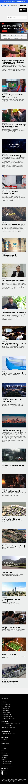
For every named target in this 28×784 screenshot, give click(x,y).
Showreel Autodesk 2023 (10, 156)
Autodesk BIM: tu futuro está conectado (12, 400)
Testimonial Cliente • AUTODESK (13, 313)
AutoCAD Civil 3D (5, 707)
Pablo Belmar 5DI (8, 255)
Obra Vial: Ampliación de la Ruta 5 (13, 95)
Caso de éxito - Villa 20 (10, 519)
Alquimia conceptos (9, 681)
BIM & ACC (4, 741)
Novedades (7, 1)
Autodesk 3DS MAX (6, 714)
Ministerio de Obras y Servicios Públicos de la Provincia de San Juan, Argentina (13, 62)
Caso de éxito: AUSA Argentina (12, 224)
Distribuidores (4, 755)
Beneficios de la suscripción (8, 733)
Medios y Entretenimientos (8, 727)
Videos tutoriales (19, 38)
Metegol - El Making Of (9, 628)
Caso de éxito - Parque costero (12, 546)
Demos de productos (8, 38)
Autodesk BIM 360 (5, 705)
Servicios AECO (5, 743)
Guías (2, 750)
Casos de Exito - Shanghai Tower (11, 600)
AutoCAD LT (6, 573)
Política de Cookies (6, 763)
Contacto (15, 1)
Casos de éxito (19, 35)
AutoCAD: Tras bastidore (10, 431)
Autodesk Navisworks (6, 716)
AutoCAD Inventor (5, 712)
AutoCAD (3, 701)
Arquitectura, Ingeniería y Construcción (11, 723)
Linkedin (5, 772)
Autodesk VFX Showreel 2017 (12, 466)
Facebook (5, 768)
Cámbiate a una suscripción (11, 373)
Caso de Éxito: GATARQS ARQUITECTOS (10, 193)
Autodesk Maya (5, 710)
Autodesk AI (4, 739)
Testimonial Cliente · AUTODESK (13, 281)
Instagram (5, 770)
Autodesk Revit (5, 709)
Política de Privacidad (6, 761)
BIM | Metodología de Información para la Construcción (14, 344)
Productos (3, 748)
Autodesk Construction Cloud (8, 718)
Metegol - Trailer (7, 655)
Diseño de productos (6, 725)
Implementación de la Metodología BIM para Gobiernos (14, 125)
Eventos (3, 752)
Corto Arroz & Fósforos (10, 491)
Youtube (5, 774)
